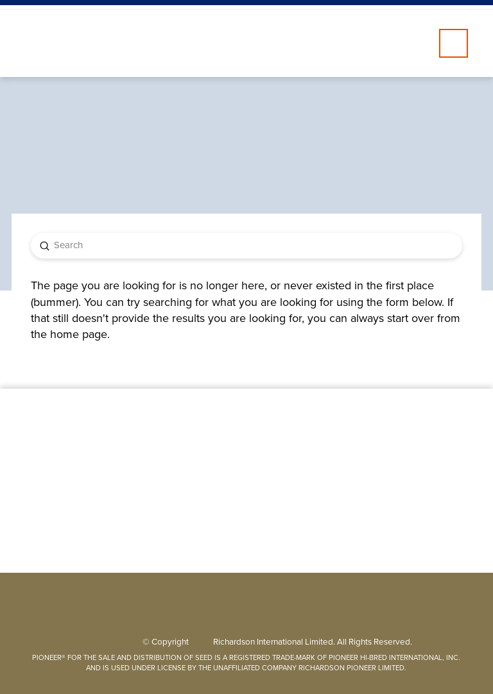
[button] (453, 43)
